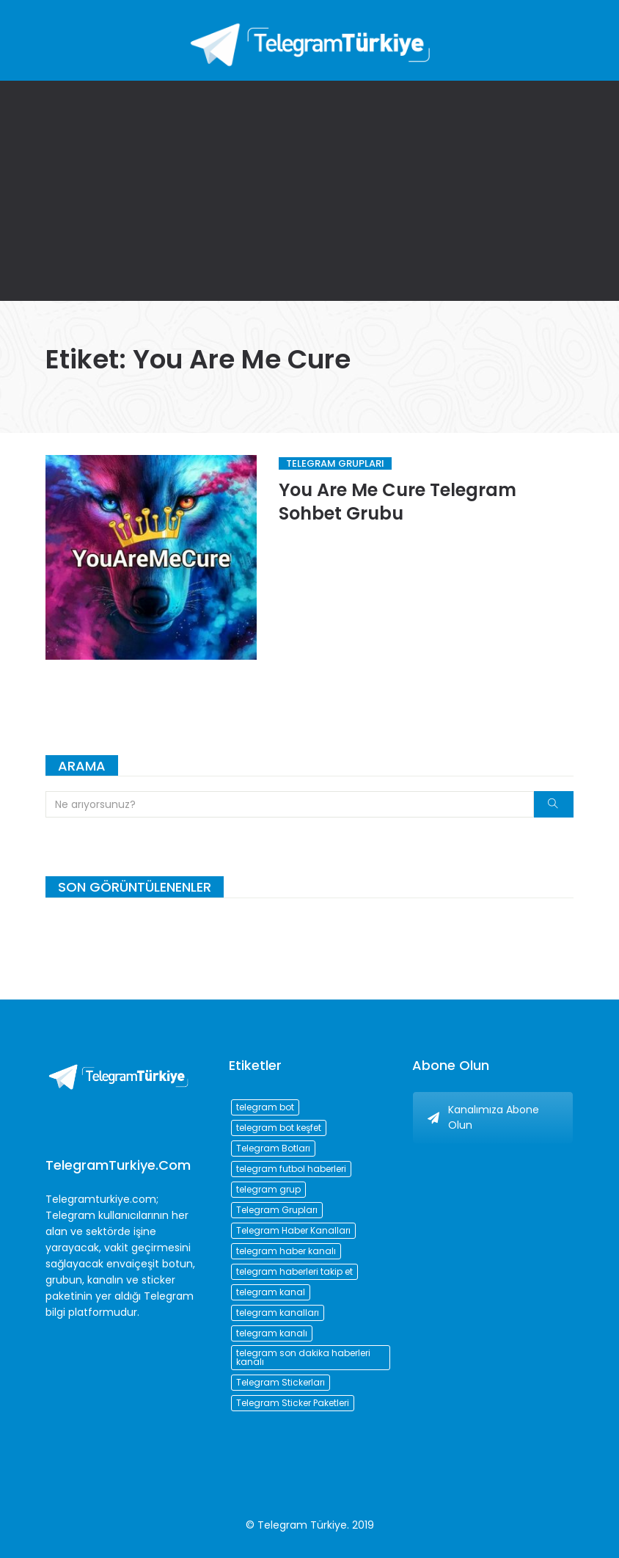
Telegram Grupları (335, 463)
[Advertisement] (309, 191)
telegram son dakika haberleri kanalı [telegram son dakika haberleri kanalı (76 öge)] (303, 1357)
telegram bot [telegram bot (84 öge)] (265, 1107)
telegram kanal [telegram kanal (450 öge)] (270, 1292)
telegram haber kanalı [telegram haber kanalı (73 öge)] (286, 1251)
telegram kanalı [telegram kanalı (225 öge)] (271, 1333)
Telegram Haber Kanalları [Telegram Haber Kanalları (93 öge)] (293, 1230)
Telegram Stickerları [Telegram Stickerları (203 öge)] (280, 1382)
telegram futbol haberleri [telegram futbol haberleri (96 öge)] (291, 1168)
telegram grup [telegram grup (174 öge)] (268, 1189)
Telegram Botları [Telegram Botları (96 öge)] (273, 1148)
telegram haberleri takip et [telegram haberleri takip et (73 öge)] (294, 1271)
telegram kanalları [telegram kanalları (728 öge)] (277, 1312)
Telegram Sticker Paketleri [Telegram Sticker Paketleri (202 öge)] (292, 1403)
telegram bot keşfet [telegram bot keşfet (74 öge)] (278, 1127)
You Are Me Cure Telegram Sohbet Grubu (397, 501)
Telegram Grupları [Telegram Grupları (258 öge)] (277, 1210)
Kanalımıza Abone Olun (483, 1117)
